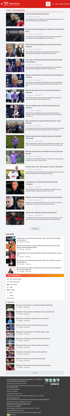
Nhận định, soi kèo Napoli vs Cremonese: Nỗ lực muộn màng (32, 318)
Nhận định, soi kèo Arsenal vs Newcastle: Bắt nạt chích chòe (32, 345)
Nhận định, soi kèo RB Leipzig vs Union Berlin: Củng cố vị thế (32, 332)
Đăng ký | (62, 4)
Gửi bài (56, 4)
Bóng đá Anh (38, 49)
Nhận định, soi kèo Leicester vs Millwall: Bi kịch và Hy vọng (32, 325)
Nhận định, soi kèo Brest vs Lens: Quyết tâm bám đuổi (30, 358)
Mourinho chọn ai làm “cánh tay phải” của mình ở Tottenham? (44, 167)
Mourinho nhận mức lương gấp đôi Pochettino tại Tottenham (44, 197)
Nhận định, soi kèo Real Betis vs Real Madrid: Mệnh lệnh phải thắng (34, 305)
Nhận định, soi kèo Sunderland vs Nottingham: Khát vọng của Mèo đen (35, 312)
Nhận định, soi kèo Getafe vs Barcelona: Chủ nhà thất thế (31, 352)
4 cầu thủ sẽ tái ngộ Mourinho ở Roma (37, 14)
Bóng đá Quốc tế (39, 34)
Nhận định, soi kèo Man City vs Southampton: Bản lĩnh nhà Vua (33, 338)
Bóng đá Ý (37, 16)
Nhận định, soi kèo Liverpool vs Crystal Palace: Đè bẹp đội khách (33, 365)
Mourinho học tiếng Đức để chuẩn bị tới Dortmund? (41, 212)
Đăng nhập (66, 4)
